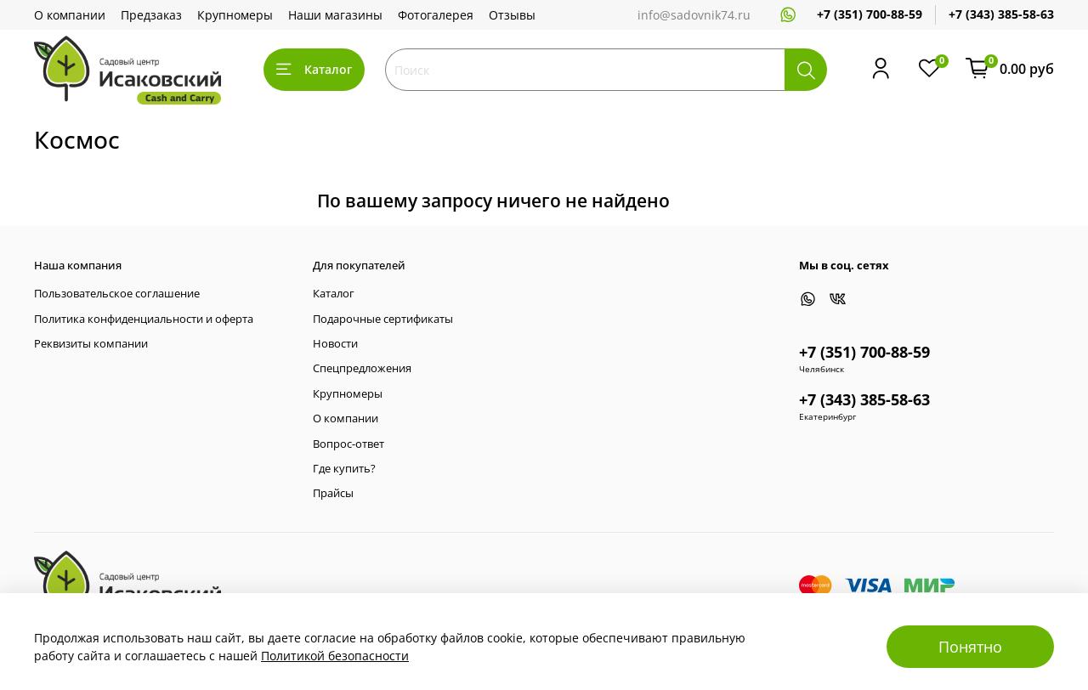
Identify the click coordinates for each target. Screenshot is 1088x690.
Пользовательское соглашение (117, 293)
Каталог (314, 69)
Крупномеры (235, 15)
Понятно (970, 646)
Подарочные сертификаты (383, 319)
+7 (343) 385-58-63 (1001, 14)
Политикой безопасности (335, 656)
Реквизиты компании (91, 344)
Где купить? (344, 468)
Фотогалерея (435, 15)
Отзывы (512, 15)
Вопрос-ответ (348, 444)
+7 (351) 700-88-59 (869, 14)
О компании (69, 15)
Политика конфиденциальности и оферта (143, 319)
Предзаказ (151, 15)
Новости (335, 344)
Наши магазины (335, 15)
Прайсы (333, 493)
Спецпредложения (362, 368)
